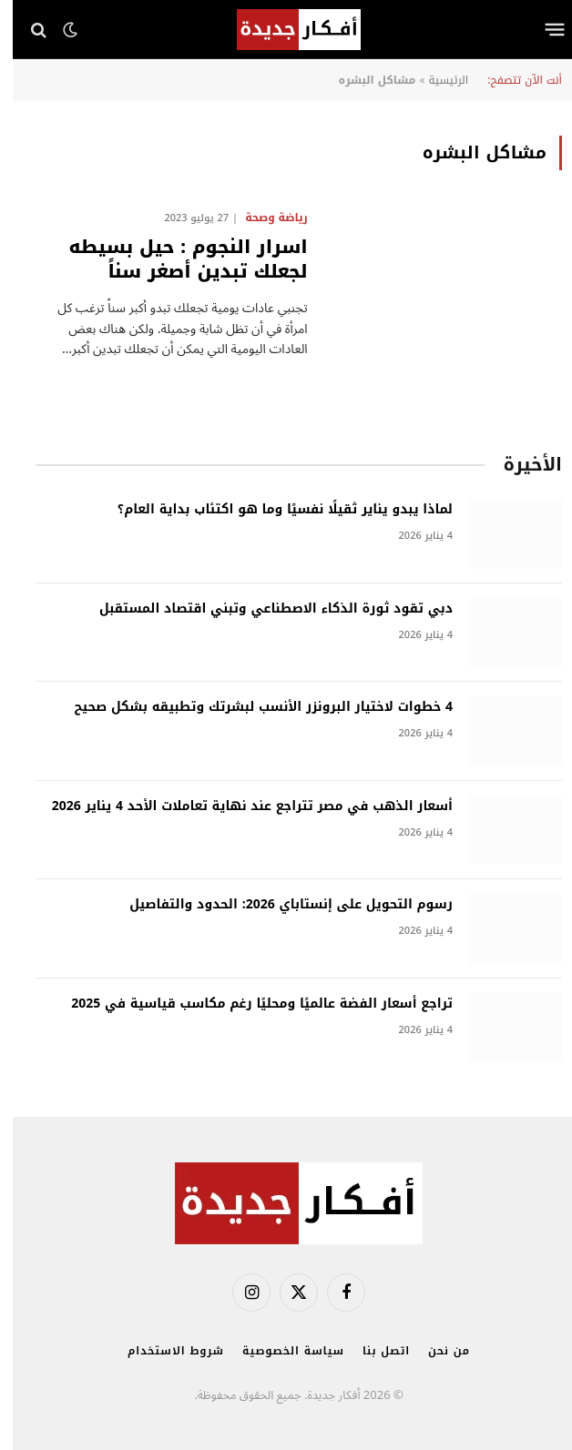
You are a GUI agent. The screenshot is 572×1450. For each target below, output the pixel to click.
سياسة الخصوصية (281, 1351)
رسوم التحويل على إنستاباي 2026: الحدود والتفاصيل (278, 905)
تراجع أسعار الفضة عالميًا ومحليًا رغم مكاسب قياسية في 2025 (249, 1004)
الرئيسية (436, 80)
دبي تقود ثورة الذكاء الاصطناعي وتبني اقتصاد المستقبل (263, 609)
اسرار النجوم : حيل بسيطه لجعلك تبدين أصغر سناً (175, 259)
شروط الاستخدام (163, 1351)
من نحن (436, 1351)
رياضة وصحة (263, 217)
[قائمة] (542, 30)
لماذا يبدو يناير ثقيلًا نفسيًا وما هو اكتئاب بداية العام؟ (272, 510)
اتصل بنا (373, 1351)
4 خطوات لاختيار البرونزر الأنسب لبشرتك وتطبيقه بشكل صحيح (250, 707)
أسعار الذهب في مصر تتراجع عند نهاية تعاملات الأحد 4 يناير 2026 (239, 806)
